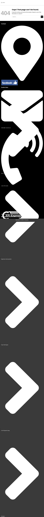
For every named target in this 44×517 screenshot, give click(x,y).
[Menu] (3, 2)
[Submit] (42, 17)
